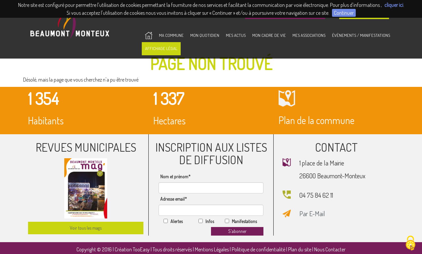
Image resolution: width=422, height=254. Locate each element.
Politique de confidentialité (258, 249)
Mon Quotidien (204, 35)
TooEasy (141, 249)
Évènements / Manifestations (361, 35)
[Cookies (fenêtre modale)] (410, 243)
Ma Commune (171, 35)
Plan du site (299, 249)
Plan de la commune (336, 106)
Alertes (176, 221)
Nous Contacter (330, 249)
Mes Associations (308, 35)
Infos (209, 221)
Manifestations (244, 221)
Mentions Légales (212, 249)
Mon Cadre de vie (269, 35)
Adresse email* (173, 199)
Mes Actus (236, 35)
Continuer (344, 13)
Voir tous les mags (86, 228)
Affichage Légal (161, 48)
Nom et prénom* (175, 176)
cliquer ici (393, 5)
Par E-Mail (312, 213)
